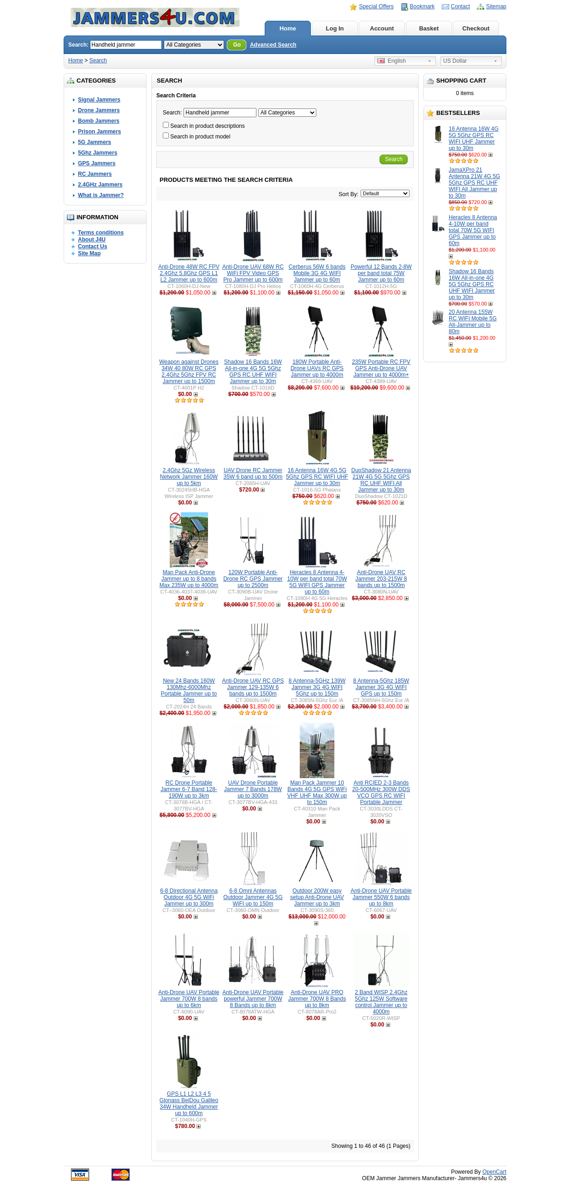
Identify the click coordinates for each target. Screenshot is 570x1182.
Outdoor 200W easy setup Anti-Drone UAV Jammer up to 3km (317, 897)
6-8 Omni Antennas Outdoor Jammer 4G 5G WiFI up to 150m (253, 897)
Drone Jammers (99, 110)
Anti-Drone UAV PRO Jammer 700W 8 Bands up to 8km (317, 998)
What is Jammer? (101, 195)
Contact (460, 6)
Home (287, 28)
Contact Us (92, 246)
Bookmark (422, 6)
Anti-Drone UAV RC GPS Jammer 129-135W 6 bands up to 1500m (253, 687)
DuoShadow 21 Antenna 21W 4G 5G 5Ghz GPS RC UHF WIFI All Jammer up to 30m (381, 480)
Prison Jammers (99, 131)
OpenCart (494, 1172)
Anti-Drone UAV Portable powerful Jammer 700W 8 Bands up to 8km (253, 998)
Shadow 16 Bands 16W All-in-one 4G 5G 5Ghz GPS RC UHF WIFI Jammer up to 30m (472, 284)
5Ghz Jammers (97, 153)
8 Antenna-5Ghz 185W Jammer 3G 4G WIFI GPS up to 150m (381, 687)
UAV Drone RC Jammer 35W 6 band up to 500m (252, 473)
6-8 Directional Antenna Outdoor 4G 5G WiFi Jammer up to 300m (189, 897)
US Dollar (455, 61)
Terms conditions (101, 232)
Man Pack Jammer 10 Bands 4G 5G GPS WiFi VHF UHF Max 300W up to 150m (317, 792)
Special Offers (376, 6)
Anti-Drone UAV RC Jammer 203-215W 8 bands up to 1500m (381, 578)
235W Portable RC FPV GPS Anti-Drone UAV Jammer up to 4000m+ (381, 368)
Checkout (475, 28)
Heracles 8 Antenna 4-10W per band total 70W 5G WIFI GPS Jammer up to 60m (473, 230)
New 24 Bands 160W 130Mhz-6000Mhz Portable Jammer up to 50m (189, 690)
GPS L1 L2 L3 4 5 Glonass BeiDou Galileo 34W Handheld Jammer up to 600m (189, 1103)
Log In (335, 28)
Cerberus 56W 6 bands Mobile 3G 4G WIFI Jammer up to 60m (317, 273)
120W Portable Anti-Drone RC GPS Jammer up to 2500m (253, 578)
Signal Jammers (99, 99)
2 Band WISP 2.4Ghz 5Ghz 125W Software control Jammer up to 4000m (381, 1002)
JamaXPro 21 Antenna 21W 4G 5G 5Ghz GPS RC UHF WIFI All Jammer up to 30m (474, 183)
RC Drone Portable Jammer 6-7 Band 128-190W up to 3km (188, 789)
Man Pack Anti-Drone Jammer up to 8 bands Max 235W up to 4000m (189, 578)
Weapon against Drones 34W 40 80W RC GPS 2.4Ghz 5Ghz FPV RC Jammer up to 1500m (189, 371)
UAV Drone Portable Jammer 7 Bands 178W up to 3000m (253, 789)
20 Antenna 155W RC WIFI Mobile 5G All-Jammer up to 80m (473, 322)
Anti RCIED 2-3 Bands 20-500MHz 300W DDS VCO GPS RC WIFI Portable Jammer (381, 792)
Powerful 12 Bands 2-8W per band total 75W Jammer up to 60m (381, 273)
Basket (429, 28)
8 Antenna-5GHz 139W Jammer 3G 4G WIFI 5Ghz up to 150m (317, 687)
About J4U (92, 239)
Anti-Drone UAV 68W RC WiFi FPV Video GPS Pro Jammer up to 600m (253, 273)
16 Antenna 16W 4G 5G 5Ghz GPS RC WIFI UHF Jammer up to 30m (474, 138)
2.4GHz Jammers (100, 184)
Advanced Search (273, 45)
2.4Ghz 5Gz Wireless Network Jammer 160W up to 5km (189, 476)
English (391, 61)
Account (382, 28)
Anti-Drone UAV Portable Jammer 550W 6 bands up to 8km (381, 897)
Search (98, 60)
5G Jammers (94, 142)
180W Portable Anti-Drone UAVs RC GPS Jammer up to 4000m (317, 368)
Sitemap (496, 6)
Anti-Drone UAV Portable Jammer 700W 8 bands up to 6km (189, 998)
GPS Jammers (96, 163)
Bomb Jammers (98, 121)
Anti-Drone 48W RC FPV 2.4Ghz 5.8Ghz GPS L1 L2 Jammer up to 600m (189, 273)
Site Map (89, 253)
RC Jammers (95, 174)
